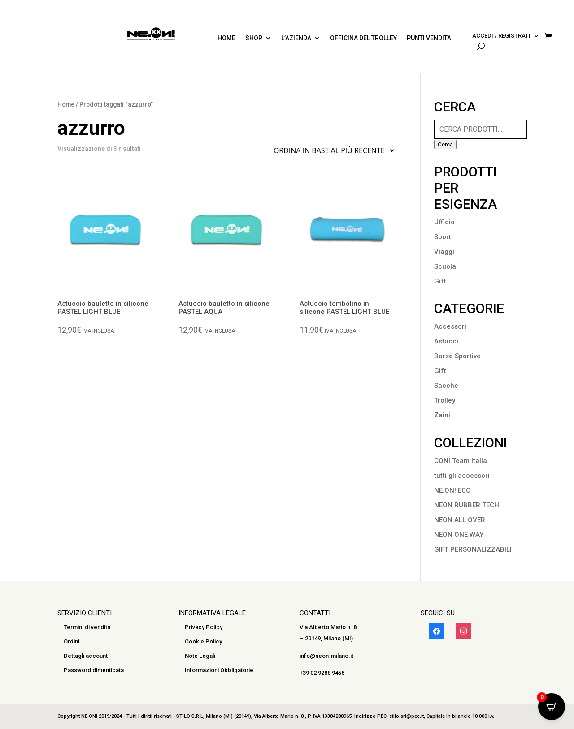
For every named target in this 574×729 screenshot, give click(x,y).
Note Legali (200, 655)
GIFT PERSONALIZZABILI (473, 549)
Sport (442, 237)
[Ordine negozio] (332, 150)
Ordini (71, 641)
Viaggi (444, 252)
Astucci (446, 341)
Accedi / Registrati (501, 36)
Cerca (445, 144)
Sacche (446, 386)
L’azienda (296, 38)
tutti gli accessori (462, 476)
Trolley (444, 400)
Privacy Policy (203, 627)
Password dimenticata (94, 670)
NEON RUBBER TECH (466, 505)
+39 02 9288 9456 (322, 672)
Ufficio (444, 222)
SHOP (253, 38)
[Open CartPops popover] (551, 706)
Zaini (442, 415)
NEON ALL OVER (459, 520)
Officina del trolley (363, 38)
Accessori (450, 326)
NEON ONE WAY (458, 535)
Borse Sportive (457, 356)
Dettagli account (86, 655)
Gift (440, 281)
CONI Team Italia (460, 461)
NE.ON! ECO (452, 490)
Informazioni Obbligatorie (219, 670)
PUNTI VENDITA (429, 38)
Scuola (445, 266)
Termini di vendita (87, 627)
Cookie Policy (203, 641)
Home (226, 38)
